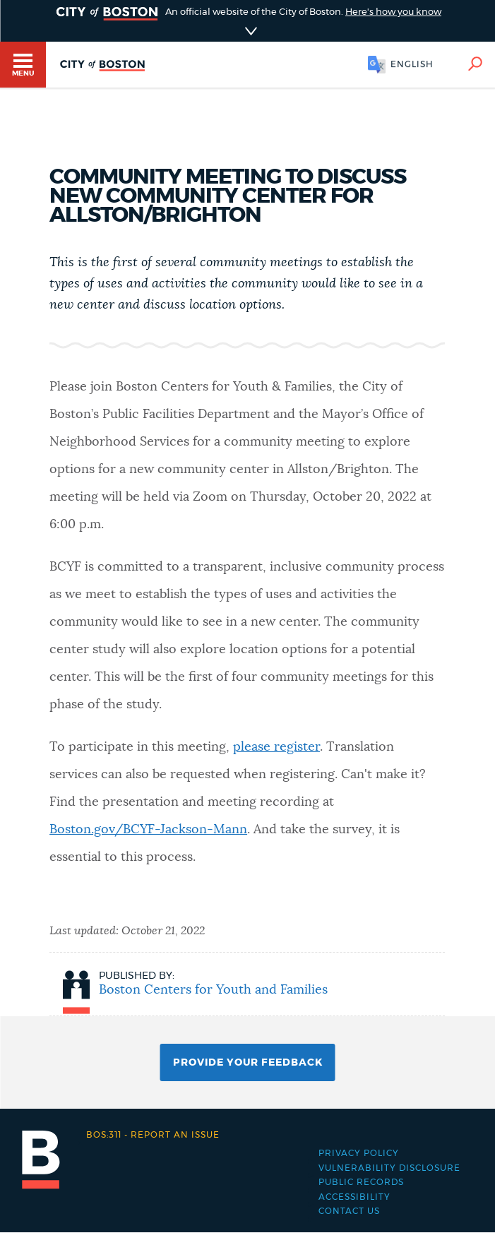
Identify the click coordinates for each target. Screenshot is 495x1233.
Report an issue (153, 1135)
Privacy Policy (358, 1153)
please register (276, 747)
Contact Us (349, 1211)
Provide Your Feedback (248, 1063)
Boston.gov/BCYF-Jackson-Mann (148, 829)
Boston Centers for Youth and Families (213, 990)
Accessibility (354, 1197)
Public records (361, 1182)
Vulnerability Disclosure (389, 1168)
